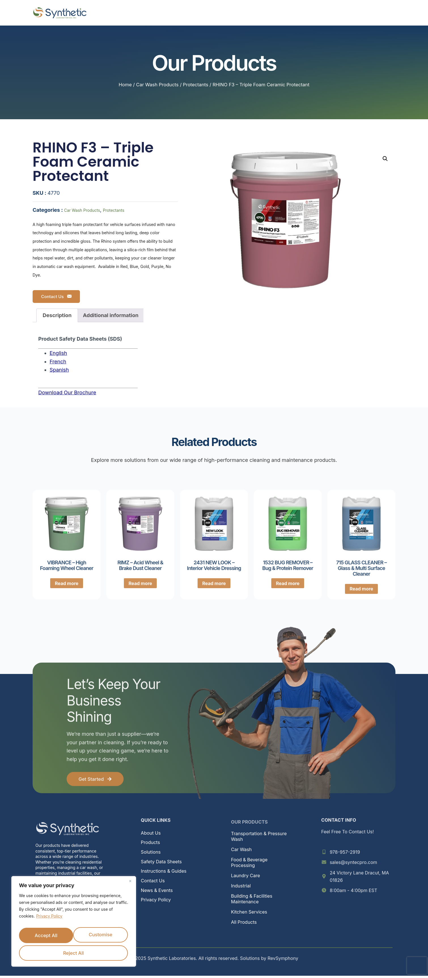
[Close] (130, 882)
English (58, 353)
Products (174, 13)
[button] (385, 159)
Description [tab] (57, 315)
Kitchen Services (249, 914)
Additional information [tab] (111, 315)
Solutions (211, 13)
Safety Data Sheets (161, 864)
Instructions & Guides (164, 873)
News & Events (292, 12)
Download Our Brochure (67, 392)
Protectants (195, 84)
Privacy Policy (49, 917)
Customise (72, 934)
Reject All (45, 952)
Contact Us (56, 296)
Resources (250, 13)
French (58, 362)
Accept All (101, 952)
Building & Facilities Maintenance (251, 901)
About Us (140, 12)
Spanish (59, 370)
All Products (244, 924)
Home (112, 12)
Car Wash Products (157, 84)
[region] (73, 922)
